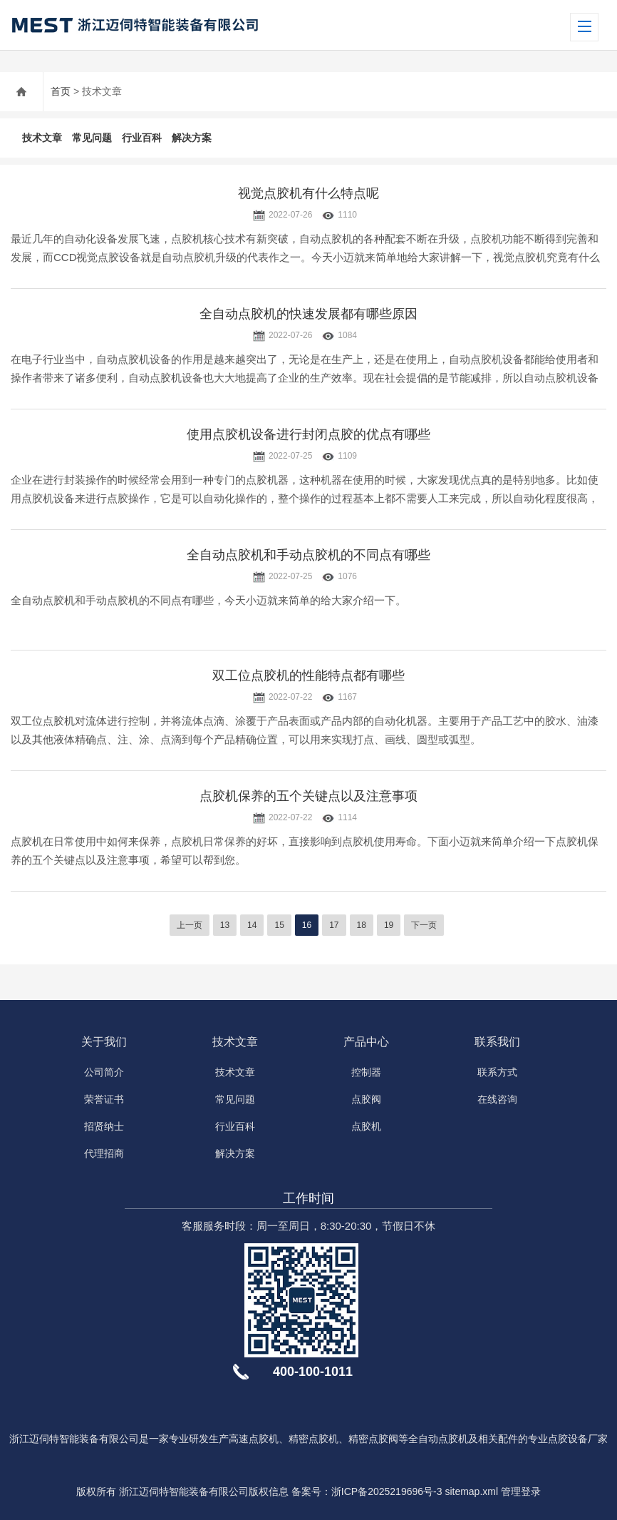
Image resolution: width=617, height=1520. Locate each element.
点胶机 (366, 1126)
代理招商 (104, 1153)
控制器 (366, 1072)
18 (361, 925)
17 (333, 925)
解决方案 (192, 137)
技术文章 (42, 137)
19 (388, 925)
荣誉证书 (104, 1099)
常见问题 (92, 137)
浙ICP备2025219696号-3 (386, 1491)
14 (251, 925)
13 (224, 925)
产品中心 (366, 1042)
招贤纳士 (104, 1126)
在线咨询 (497, 1099)
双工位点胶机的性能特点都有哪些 (308, 675)
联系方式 (497, 1072)
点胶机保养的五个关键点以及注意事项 (308, 796)
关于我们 (104, 1042)
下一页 (424, 925)
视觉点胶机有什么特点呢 (308, 193)
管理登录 (521, 1491)
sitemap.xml (471, 1491)
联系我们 (497, 1042)
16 (306, 925)
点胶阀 (366, 1099)
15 (279, 925)
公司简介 (104, 1072)
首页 (61, 91)
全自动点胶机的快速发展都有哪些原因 (308, 314)
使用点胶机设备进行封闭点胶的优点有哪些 (308, 434)
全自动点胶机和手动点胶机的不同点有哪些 (308, 555)
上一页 (189, 925)
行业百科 (142, 137)
